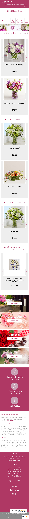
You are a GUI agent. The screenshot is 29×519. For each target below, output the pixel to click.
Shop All (23, 33)
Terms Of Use (9, 516)
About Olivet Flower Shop (9, 414)
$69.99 (14, 155)
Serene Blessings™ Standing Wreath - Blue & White (14, 279)
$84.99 (14, 71)
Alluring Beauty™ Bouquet (14, 103)
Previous (2, 58)
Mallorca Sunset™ (14, 186)
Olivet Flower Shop (14, 11)
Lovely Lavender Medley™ (14, 65)
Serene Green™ (14, 148)
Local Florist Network (11, 518)
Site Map (21, 518)
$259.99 (14, 285)
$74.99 (14, 110)
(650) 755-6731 (8, 2)
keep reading (10, 420)
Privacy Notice (19, 516)
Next (26, 58)
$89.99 (14, 193)
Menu (2, 22)
